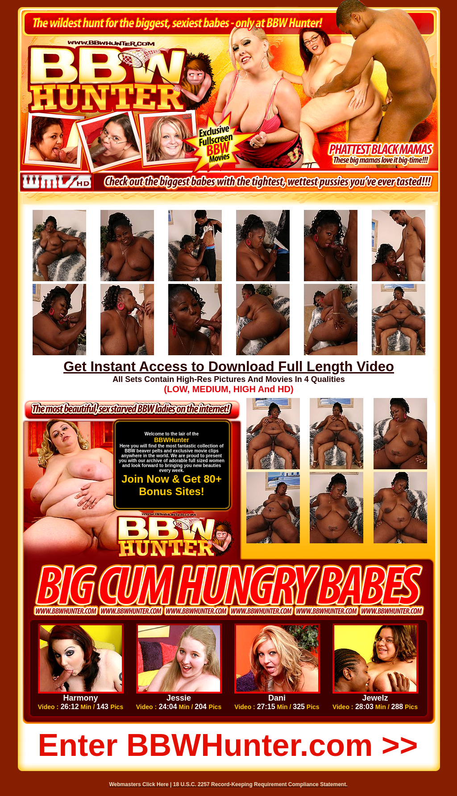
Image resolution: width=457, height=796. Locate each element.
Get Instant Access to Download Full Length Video (228, 366)
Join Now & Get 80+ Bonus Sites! (171, 485)
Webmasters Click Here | (141, 784)
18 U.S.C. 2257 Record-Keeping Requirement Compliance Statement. (260, 784)
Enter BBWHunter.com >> (228, 745)
